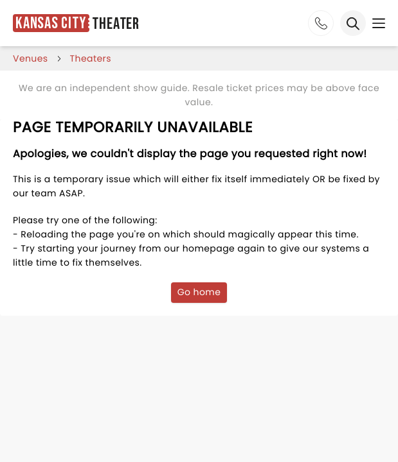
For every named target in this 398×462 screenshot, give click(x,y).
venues (30, 58)
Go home (199, 292)
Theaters (90, 58)
